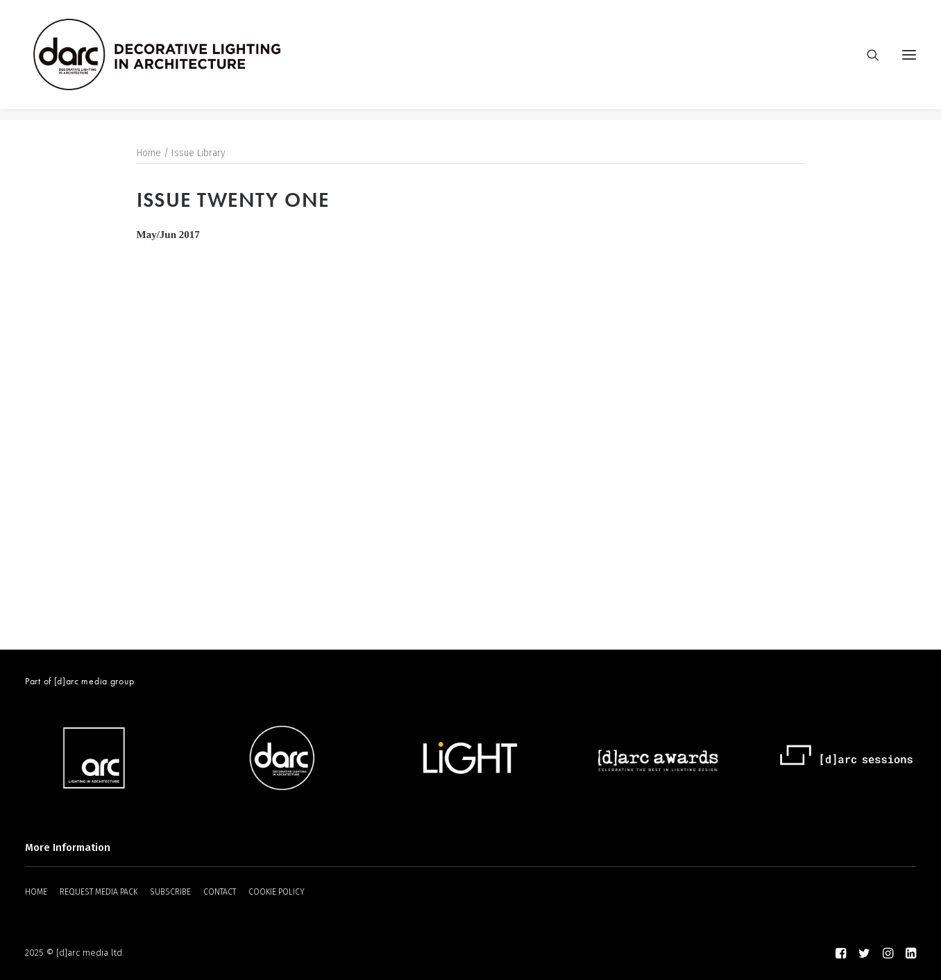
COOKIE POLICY (276, 892)
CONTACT (219, 892)
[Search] (866, 60)
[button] (909, 60)
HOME (36, 892)
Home (149, 154)
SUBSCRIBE (170, 892)
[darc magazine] (168, 60)
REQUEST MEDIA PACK (98, 892)
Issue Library (198, 154)
